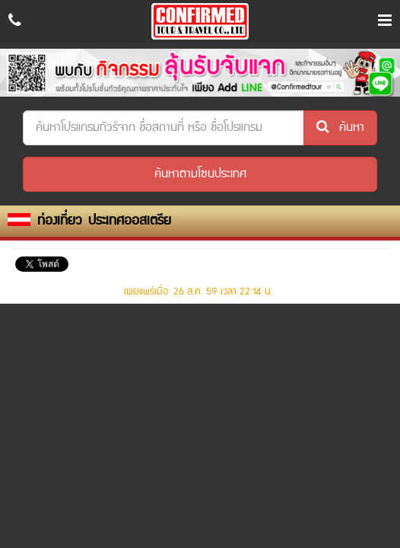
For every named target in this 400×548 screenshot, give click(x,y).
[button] (200, 174)
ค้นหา (340, 127)
